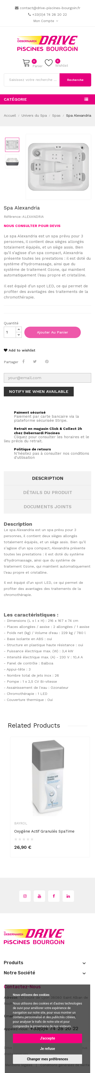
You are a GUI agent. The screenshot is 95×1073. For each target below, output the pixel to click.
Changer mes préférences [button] (47, 1059)
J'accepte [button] (47, 1038)
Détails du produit (47, 492)
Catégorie (15, 99)
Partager (24, 361)
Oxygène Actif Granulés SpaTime (44, 831)
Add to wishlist (19, 350)
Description (47, 478)
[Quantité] (10, 332)
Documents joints (47, 506)
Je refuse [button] (47, 1049)
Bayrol (20, 823)
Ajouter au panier (52, 332)
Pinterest (47, 361)
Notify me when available (38, 391)
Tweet (35, 361)
